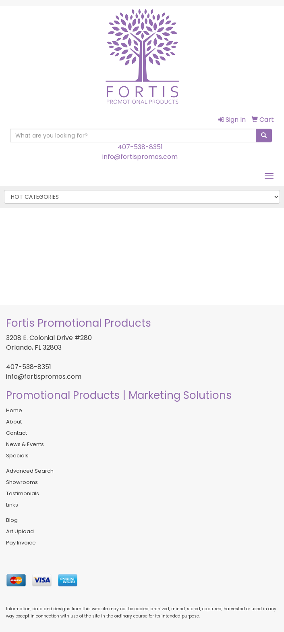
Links (12, 505)
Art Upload (20, 531)
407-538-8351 (140, 147)
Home (14, 410)
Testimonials (22, 493)
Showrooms (22, 482)
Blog (12, 520)
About (14, 422)
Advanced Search (30, 471)
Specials (17, 455)
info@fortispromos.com (140, 156)
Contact (16, 433)
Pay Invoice (21, 542)
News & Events (25, 444)
